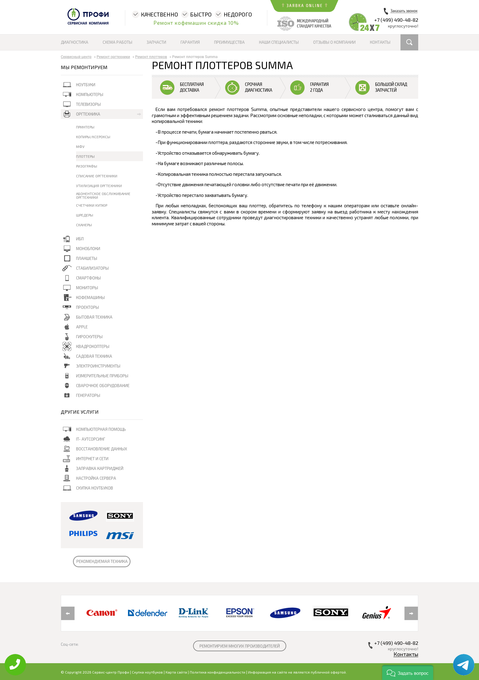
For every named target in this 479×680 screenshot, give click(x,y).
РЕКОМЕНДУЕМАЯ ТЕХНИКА (102, 561)
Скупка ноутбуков (147, 672)
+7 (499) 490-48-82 (396, 20)
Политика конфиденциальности (217, 672)
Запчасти (156, 42)
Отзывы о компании (334, 42)
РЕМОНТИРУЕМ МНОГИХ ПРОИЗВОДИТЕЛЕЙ (239, 646)
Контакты (380, 42)
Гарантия (190, 42)
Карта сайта (176, 672)
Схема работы (117, 42)
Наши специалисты (279, 42)
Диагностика (74, 42)
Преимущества (229, 42)
